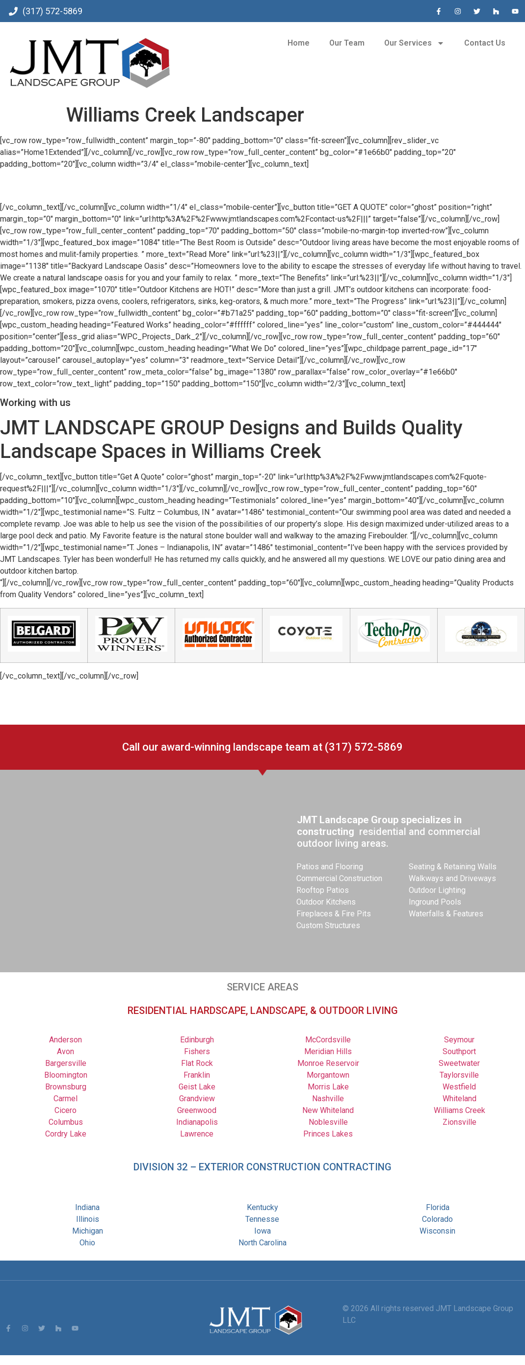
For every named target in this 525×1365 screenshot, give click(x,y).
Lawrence (196, 1133)
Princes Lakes (328, 1133)
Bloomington (65, 1075)
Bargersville (65, 1063)
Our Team (347, 43)
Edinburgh (197, 1039)
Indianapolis (197, 1122)
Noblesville (328, 1122)
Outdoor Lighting (437, 890)
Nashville (328, 1098)
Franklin (197, 1075)
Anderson (65, 1039)
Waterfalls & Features (446, 913)
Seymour (459, 1039)
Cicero (65, 1110)
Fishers (197, 1051)
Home (299, 43)
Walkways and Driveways (452, 878)
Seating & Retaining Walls (453, 866)
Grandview (197, 1098)
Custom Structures (328, 925)
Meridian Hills (328, 1051)
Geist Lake (197, 1086)
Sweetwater (459, 1063)
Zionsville (459, 1122)
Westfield (459, 1086)
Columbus (66, 1122)
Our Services (414, 43)
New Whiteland (328, 1110)
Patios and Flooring (329, 866)
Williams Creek (459, 1110)
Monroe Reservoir (328, 1063)
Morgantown (328, 1075)
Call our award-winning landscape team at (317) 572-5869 (262, 747)
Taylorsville (459, 1075)
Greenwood (196, 1110)
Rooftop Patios (322, 890)
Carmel (65, 1098)
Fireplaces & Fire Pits (333, 913)
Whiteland (459, 1098)
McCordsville (328, 1039)
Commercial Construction (339, 878)
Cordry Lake (65, 1133)
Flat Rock (197, 1063)
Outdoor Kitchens (326, 902)
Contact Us (484, 43)
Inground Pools (435, 902)
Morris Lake (328, 1086)
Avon (65, 1051)
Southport (459, 1051)
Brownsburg (65, 1086)
